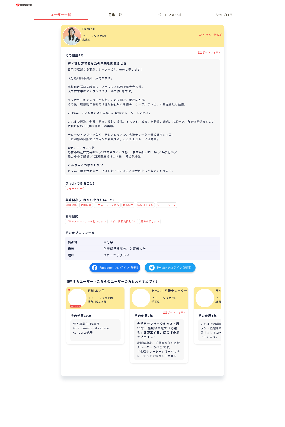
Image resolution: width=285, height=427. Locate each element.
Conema (24, 5)
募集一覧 (115, 14)
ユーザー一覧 (60, 14)
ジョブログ (224, 14)
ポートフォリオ (170, 14)
